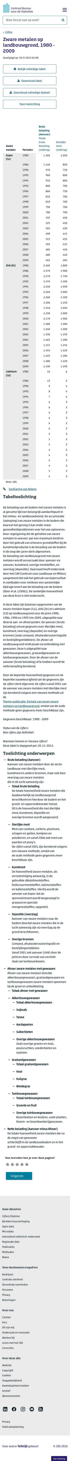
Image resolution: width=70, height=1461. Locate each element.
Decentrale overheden (15, 1286)
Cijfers (8, 32)
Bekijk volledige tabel (30, 69)
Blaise (5, 1258)
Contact (6, 1318)
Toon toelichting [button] (29, 104)
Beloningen (9, 1301)
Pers (4, 1323)
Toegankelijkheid (12, 1381)
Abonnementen (11, 1397)
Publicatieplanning (13, 1428)
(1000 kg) (44, 138)
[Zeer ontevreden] (8, 1164)
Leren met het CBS (12, 1344)
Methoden (8, 1253)
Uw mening (59, 1459)
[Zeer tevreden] (32, 1164)
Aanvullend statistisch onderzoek (21, 1238)
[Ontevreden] (14, 1164)
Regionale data (10, 1243)
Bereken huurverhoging (16, 1222)
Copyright (7, 1371)
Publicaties (8, 1248)
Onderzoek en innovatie (16, 1334)
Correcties (8, 1349)
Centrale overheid (12, 1280)
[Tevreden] (26, 1164)
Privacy (6, 1296)
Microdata (7, 1232)
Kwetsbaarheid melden (15, 1387)
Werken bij (8, 1339)
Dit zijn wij (8, 1328)
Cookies (6, 1376)
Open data (8, 1227)
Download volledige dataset (29, 92)
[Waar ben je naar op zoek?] (35, 20)
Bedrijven (7, 1275)
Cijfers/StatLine (11, 1217)
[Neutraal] (20, 1164)
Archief (6, 1392)
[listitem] (5, 1410)
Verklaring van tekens (22, 489)
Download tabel (29, 81)
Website (7, 1366)
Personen (7, 1291)
